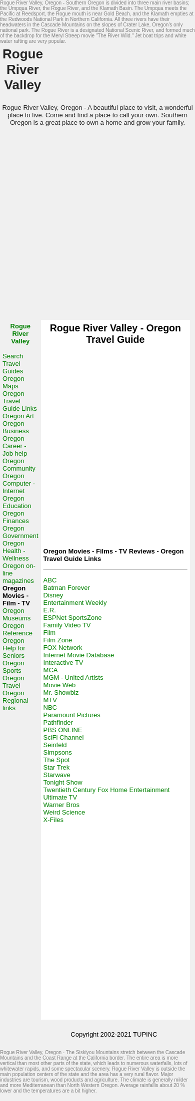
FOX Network (63, 647)
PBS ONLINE (63, 730)
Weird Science (65, 812)
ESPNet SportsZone (73, 617)
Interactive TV (64, 662)
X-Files (54, 820)
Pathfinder (58, 722)
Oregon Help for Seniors (14, 648)
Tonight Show (63, 782)
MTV (50, 700)
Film (50, 632)
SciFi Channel (64, 737)
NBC (50, 707)
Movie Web (60, 685)
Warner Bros (62, 805)
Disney (54, 595)
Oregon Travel (13, 681)
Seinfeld (55, 745)
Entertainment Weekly (75, 602)
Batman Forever (67, 587)
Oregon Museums (16, 614)
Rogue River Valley (20, 333)
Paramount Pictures (72, 715)
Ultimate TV (61, 797)
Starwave (57, 775)
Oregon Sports (13, 666)
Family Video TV (67, 625)
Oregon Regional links (15, 700)
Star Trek (57, 767)
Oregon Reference (17, 629)
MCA (51, 670)
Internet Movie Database (79, 655)
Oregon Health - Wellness (15, 551)
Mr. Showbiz (61, 692)
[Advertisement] (94, 226)
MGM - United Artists (74, 677)
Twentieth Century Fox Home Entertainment (107, 790)
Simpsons (58, 752)
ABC (50, 580)
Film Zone (58, 640)
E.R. (50, 610)
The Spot (57, 760)
